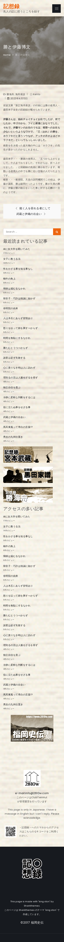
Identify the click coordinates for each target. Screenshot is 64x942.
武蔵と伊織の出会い (14, 417)
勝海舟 (10, 94)
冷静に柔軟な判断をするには (19, 397)
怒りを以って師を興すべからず (20, 328)
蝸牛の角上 (9, 278)
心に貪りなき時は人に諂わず (19, 367)
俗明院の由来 (10, 308)
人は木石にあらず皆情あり (18, 318)
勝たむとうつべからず (15, 348)
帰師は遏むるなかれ (14, 288)
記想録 (11, 6)
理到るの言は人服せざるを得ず (20, 377)
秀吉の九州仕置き (13, 437)
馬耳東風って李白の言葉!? (18, 427)
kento (36, 94)
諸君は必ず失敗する (14, 357)
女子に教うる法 (12, 259)
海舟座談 (20, 94)
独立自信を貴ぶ (12, 387)
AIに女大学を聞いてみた (16, 249)
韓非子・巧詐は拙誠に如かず (19, 298)
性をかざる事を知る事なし (18, 268)
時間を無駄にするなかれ (17, 338)
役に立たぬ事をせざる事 (17, 407)
